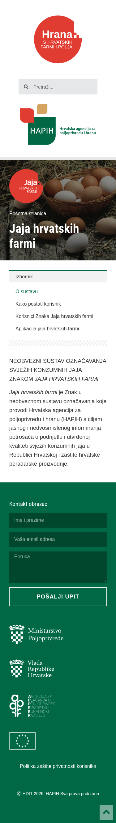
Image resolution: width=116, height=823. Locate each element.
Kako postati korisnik (38, 304)
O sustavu (26, 291)
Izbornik (24, 276)
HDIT (27, 793)
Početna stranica (27, 213)
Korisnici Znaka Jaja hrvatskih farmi (54, 316)
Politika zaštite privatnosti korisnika (58, 766)
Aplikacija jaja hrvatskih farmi (47, 328)
